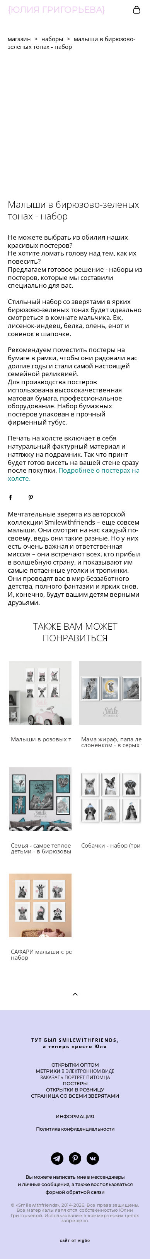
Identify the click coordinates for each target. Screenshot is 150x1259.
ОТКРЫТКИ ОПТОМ (75, 1065)
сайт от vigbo (75, 1241)
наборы (52, 39)
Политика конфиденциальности (75, 1129)
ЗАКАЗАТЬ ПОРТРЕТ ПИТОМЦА (75, 1077)
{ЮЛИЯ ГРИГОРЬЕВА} (56, 10)
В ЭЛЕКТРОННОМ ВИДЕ (87, 1071)
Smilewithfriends (69, 522)
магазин (19, 39)
